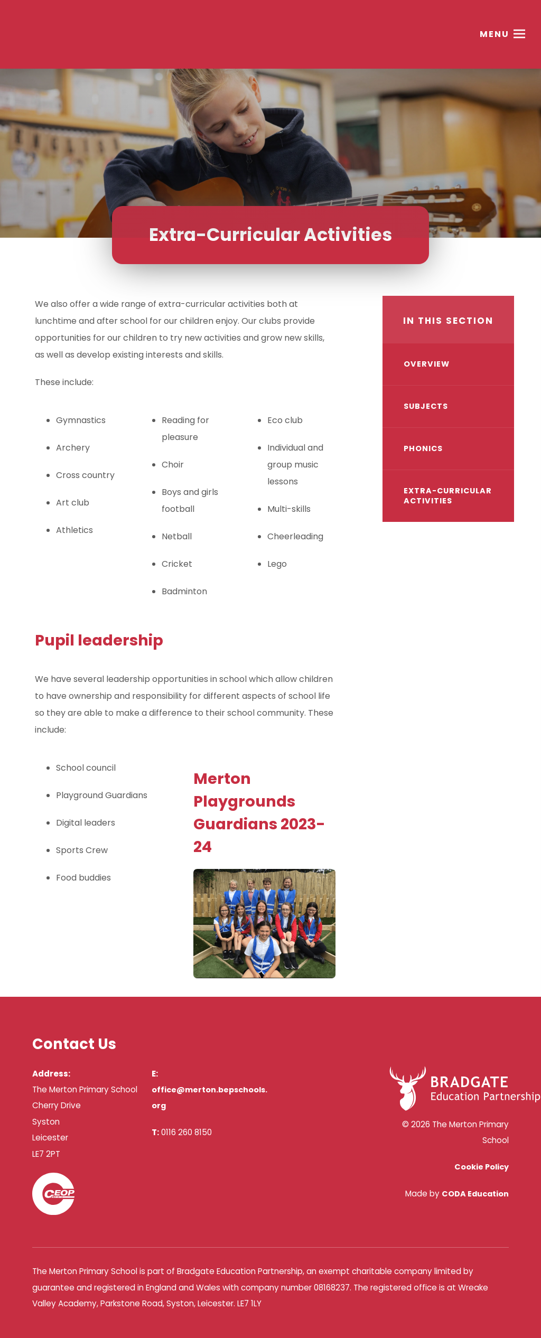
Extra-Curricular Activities (448, 495)
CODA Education (475, 1194)
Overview (427, 364)
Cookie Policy (481, 1167)
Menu (494, 34)
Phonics (423, 448)
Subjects (426, 406)
